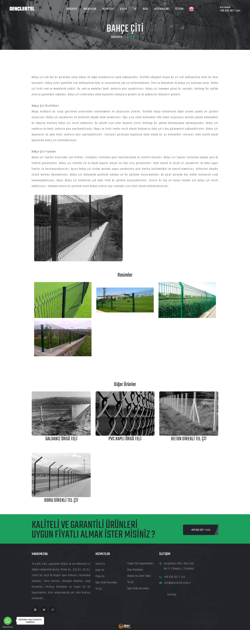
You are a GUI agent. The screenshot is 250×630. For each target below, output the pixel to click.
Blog (145, 9)
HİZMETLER (108, 9)
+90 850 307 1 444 (174, 577)
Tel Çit (99, 589)
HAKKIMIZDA (90, 9)
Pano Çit (100, 576)
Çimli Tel (100, 570)
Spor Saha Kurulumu (106, 582)
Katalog (172, 594)
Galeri (123, 9)
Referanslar (161, 9)
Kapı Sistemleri (135, 570)
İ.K (135, 9)
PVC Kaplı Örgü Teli (125, 439)
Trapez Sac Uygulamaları (140, 563)
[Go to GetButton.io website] (8, 627)
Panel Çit (100, 564)
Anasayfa (116, 37)
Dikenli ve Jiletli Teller (139, 576)
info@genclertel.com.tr (177, 583)
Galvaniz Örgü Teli (61, 439)
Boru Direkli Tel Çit (61, 500)
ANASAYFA (71, 9)
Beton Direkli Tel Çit (189, 439)
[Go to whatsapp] (8, 621)
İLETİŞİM (179, 9)
